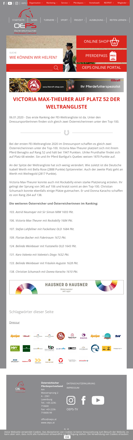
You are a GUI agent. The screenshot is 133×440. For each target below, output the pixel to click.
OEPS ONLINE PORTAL (101, 67)
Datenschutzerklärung (81, 383)
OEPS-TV (25, 3)
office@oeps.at (49, 419)
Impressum (73, 387)
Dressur (14, 322)
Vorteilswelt (94, 2)
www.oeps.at (48, 422)
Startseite (18, 19)
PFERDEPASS (101, 56)
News (34, 19)
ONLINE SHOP (101, 42)
